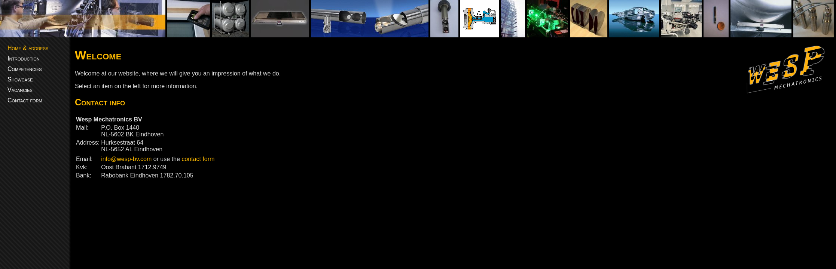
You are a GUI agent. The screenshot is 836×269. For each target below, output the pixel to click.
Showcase (20, 79)
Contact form (24, 100)
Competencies (24, 69)
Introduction (23, 58)
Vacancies (20, 90)
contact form (197, 159)
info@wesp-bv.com (126, 159)
